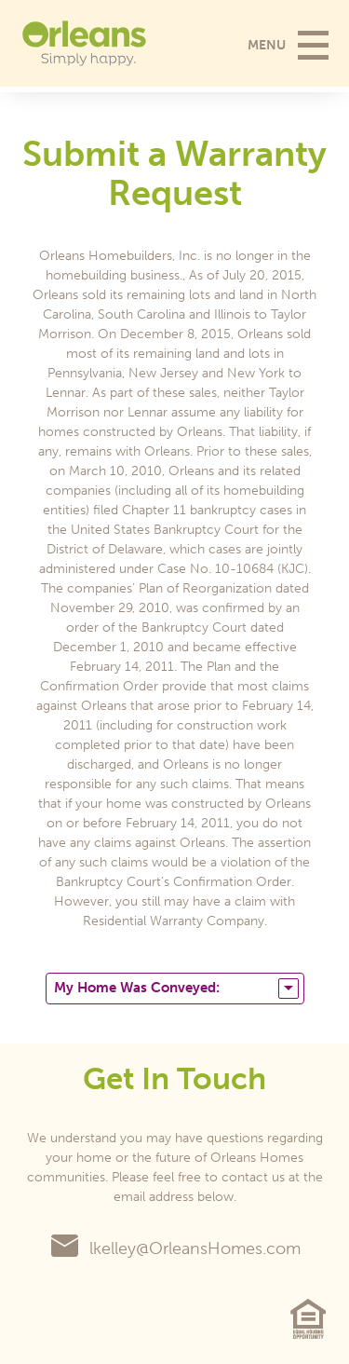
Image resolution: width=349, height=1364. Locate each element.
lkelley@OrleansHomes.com (175, 1249)
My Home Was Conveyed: (176, 988)
